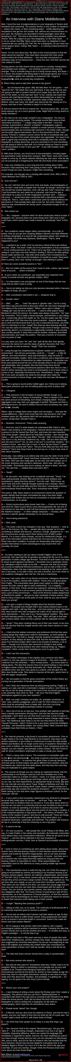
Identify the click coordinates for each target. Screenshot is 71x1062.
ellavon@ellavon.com (22, 1054)
